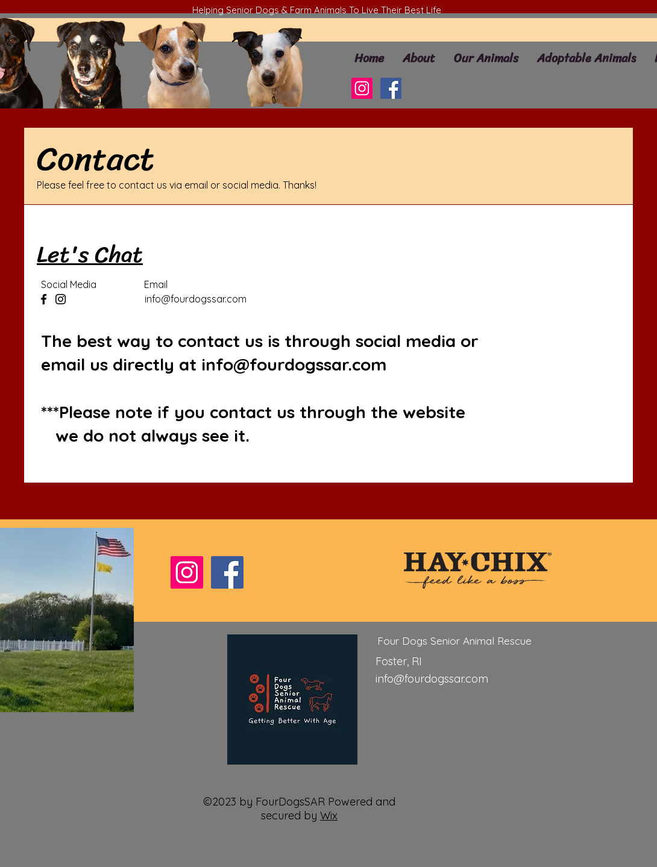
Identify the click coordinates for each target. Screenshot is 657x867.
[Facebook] (390, 88)
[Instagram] (362, 88)
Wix (329, 815)
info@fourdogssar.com (196, 299)
